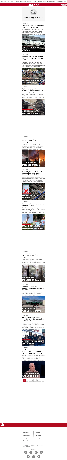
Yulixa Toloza (39, 1)
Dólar (8, 1)
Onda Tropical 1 (33, 1)
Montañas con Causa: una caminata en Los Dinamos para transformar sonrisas (32, 351)
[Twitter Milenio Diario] (30, 452)
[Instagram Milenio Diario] (36, 452)
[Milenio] (33, 4)
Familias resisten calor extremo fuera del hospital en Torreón (33, 288)
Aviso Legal (38, 438)
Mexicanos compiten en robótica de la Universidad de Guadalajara (33, 319)
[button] (1, 5)
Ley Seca (45, 1)
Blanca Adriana (27, 1)
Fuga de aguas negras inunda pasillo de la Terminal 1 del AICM (33, 255)
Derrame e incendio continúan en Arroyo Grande (33, 205)
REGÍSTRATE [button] (64, 4)
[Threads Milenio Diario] (41, 452)
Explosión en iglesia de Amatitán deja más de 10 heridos (31, 140)
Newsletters (26, 432)
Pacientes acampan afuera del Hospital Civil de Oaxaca (33, 26)
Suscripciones (26, 438)
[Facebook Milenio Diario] (25, 452)
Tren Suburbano (51, 1)
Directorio (37, 432)
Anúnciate (25, 440)
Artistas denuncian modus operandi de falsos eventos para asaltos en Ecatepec (32, 173)
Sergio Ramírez (20, 1)
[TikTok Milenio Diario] (33, 456)
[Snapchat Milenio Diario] (38, 456)
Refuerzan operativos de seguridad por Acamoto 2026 (33, 90)
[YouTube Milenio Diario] (28, 456)
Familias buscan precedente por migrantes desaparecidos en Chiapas (33, 58)
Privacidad (38, 435)
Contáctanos (26, 435)
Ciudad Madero (58, 1)
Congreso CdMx (13, 1)
